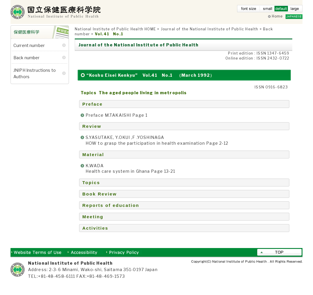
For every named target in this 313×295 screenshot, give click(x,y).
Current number (29, 51)
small (267, 10)
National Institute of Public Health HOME (115, 35)
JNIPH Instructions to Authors (34, 79)
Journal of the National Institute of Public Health (209, 35)
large (294, 10)
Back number (26, 63)
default (281, 10)
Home (277, 16)
